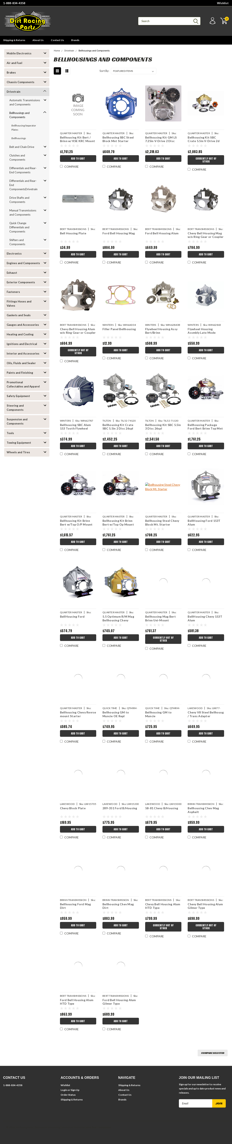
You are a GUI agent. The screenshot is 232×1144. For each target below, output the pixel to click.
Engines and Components (23, 263)
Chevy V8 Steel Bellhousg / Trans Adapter (206, 714)
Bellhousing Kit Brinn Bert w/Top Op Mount (118, 522)
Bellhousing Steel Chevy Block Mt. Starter (162, 522)
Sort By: (104, 70)
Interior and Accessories (23, 353)
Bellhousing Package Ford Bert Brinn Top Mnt (205, 426)
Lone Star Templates (98, 1127)
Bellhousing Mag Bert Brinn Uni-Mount (160, 618)
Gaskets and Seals (19, 315)
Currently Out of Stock (206, 160)
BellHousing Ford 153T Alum (204, 522)
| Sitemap (39, 1127)
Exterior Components (21, 282)
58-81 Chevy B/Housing (161, 808)
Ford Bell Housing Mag (118, 233)
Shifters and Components (17, 242)
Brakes (11, 72)
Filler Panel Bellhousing (119, 329)
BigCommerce (64, 1127)
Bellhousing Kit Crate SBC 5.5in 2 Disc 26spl (117, 426)
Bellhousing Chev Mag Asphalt (203, 810)
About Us (38, 40)
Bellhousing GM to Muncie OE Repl (115, 714)
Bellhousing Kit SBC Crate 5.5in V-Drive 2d (204, 139)
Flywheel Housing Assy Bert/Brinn (161, 331)
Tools (10, 433)
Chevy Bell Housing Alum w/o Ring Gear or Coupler (78, 331)
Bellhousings (18, 138)
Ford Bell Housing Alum (162, 233)
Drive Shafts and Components (19, 200)
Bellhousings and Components (19, 115)
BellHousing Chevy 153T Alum (205, 618)
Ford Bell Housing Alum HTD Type (77, 1001)
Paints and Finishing (20, 372)
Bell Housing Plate (73, 233)
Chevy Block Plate (73, 808)
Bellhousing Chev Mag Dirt (118, 906)
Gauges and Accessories (23, 324)
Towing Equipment (19, 442)
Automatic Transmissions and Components (24, 102)
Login (64, 1090)
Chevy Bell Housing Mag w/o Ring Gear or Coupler (205, 235)
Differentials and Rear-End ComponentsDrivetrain (23, 185)
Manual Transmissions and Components (22, 212)
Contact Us (57, 40)
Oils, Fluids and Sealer (21, 363)
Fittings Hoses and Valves (19, 303)
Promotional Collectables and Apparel (23, 384)
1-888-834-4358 (14, 3)
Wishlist (223, 3)
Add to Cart (78, 158)
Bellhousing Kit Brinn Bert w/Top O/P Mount (76, 522)
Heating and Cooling (20, 334)
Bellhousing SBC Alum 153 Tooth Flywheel (75, 426)
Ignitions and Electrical (22, 344)
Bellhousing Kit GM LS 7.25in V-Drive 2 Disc (161, 139)
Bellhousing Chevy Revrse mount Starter (78, 714)
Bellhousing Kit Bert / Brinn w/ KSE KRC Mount (77, 139)
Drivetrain (13, 91)
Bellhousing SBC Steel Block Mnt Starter (118, 139)
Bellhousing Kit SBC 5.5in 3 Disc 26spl (163, 426)
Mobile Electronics (19, 53)
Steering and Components (15, 407)
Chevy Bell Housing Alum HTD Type (162, 906)
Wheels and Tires (18, 452)
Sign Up (75, 1090)
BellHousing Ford (72, 616)
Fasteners (13, 291)
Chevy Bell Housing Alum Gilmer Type (205, 906)
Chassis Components (20, 82)
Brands (75, 40)
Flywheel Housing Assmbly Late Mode (202, 331)
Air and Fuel (14, 63)
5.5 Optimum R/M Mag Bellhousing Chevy (118, 618)
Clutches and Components (17, 157)
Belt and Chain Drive (21, 147)
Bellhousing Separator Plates (23, 127)
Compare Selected (212, 1052)
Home (57, 50)
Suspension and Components (17, 421)
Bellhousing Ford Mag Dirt (75, 906)
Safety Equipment (18, 396)
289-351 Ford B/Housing (119, 808)
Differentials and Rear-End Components (23, 170)
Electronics (14, 253)
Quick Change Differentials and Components (19, 227)
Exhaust (12, 272)
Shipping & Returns (14, 40)
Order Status (68, 1094)
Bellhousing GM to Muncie (158, 714)
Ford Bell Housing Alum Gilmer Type (119, 1001)
